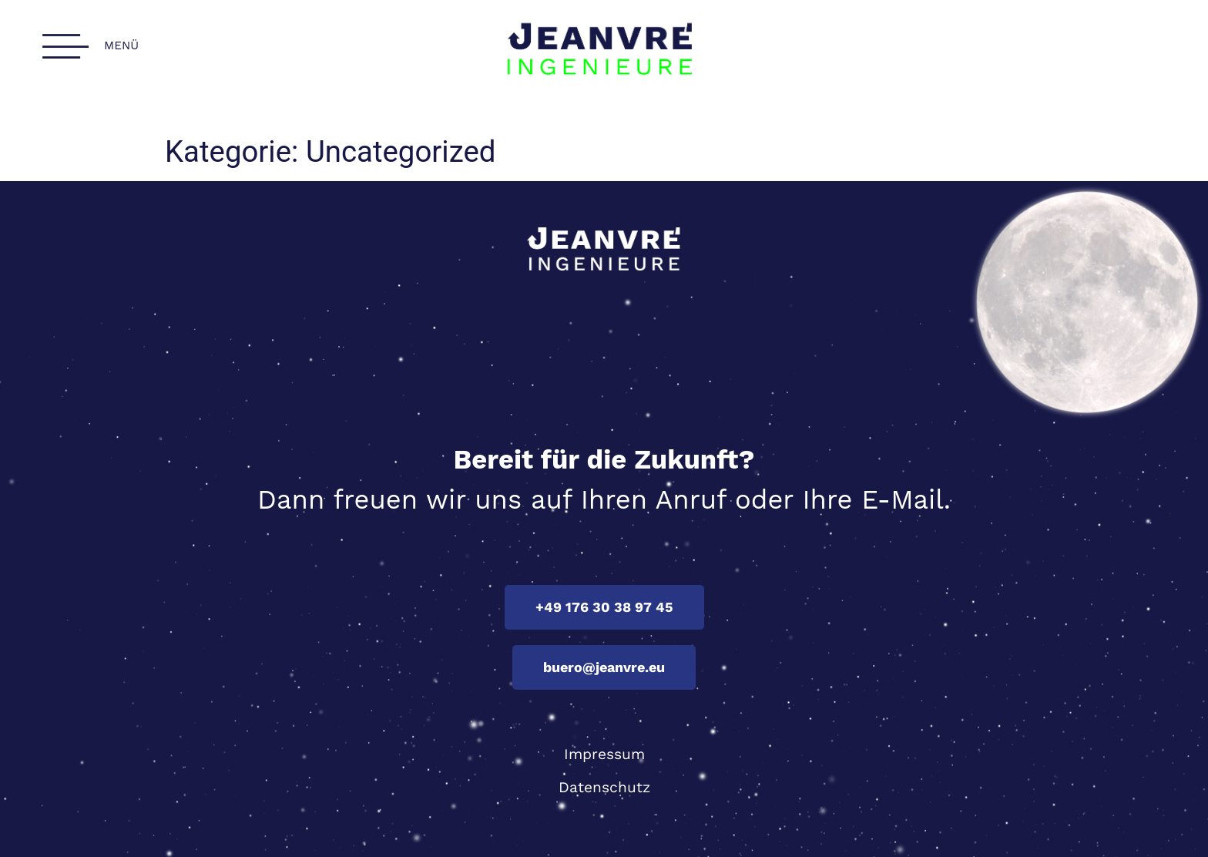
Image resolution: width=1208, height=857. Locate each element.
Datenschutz (604, 787)
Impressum (604, 754)
